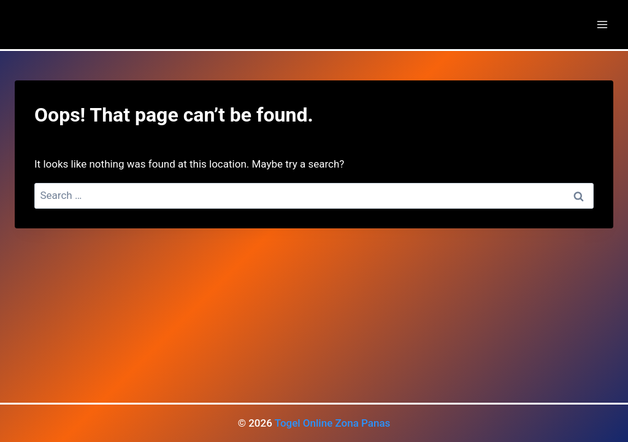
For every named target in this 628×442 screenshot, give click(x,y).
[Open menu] (602, 24)
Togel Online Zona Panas (333, 423)
